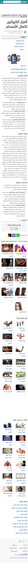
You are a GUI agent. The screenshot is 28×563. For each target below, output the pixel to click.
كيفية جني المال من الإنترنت (20, 523)
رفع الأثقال (7, 145)
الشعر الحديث (23, 514)
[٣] (13, 189)
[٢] (22, 179)
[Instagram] (20, 541)
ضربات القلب (21, 95)
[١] (9, 99)
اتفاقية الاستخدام (23, 548)
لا (11, 229)
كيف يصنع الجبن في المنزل (20, 527)
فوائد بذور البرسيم (22, 520)
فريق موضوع (14, 551)
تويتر (9, 235)
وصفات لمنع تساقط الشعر (20, 505)
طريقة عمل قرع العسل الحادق (19, 508)
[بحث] (20, 2)
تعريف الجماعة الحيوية (21, 533)
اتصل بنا (25, 545)
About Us (25, 551)
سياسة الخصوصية (13, 548)
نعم (16, 229)
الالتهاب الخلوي (23, 530)
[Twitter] (23, 541)
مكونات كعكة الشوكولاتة (20, 517)
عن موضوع (14, 545)
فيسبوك (14, 235)
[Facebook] (26, 541)
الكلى (4, 187)
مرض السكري (16, 124)
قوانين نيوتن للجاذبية (21, 511)
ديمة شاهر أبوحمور (8, 31)
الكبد (17, 175)
